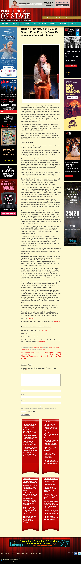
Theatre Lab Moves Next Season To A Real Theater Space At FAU (30, 431)
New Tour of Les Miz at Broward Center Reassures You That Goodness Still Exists (51, 442)
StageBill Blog (40, 24)
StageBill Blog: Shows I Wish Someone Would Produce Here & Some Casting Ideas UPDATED (51, 504)
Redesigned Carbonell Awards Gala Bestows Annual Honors (30, 437)
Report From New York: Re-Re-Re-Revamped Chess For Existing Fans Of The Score (50, 427)
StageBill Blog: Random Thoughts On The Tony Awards (51, 517)
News (15, 24)
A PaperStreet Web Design (8, 561)
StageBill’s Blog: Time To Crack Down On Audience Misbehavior (51, 512)
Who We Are (50, 18)
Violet (32, 349)
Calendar (74, 24)
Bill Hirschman (36, 39)
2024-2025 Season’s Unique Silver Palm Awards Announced (29, 454)
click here (57, 321)
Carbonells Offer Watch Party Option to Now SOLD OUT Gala (30, 443)
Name (22, 389)
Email (22, 394)
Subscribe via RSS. (14, 559)
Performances (35, 347)
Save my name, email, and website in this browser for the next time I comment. (38, 408)
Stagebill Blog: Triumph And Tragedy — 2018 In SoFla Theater (50, 497)
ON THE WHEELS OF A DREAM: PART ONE (30, 482)
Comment (23, 373)
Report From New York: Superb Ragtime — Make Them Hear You (51, 435)
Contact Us (62, 18)
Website (23, 400)
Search (68, 18)
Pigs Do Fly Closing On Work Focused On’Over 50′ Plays (29, 426)
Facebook (75, 553)
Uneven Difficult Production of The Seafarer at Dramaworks (49, 455)
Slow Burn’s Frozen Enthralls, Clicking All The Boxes (50, 449)
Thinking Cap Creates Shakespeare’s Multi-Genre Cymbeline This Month (30, 488)
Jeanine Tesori (52, 347)
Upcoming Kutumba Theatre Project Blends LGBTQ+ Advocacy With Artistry (29, 519)
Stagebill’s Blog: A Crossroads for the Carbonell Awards (50, 483)
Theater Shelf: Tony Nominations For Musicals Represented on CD (30, 355)
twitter (79, 553)
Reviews (5, 24)
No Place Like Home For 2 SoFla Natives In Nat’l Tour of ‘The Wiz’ (30, 494)
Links (56, 18)
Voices (53, 24)
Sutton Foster (27, 349)
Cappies (63, 24)
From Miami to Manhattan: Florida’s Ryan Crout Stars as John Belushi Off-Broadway (29, 501)
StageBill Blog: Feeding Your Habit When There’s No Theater (50, 489)
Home (44, 18)
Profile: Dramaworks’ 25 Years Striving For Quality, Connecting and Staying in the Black (29, 510)
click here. (31, 318)
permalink (42, 349)
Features (25, 24)
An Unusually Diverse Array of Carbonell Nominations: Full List (30, 448)
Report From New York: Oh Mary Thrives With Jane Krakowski (51, 462)
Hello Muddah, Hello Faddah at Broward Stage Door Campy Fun (51, 355)
